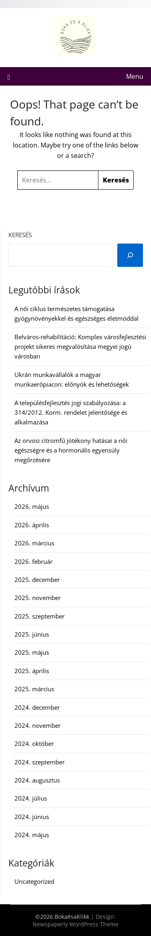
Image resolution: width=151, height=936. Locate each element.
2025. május (31, 652)
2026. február (33, 561)
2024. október (34, 743)
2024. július (30, 798)
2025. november (37, 598)
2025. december (37, 580)
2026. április (31, 525)
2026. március (34, 543)
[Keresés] (130, 255)
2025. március (34, 689)
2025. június (31, 634)
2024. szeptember (39, 762)
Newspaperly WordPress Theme (75, 924)
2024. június (31, 817)
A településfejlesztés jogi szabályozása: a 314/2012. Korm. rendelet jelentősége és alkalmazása (70, 412)
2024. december (37, 707)
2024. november (37, 725)
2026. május (31, 506)
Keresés (20, 235)
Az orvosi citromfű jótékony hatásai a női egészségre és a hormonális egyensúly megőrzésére (70, 450)
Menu (134, 76)
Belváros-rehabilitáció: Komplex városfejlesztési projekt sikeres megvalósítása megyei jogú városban (80, 346)
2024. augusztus (37, 780)
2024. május (31, 835)
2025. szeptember (39, 616)
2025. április (31, 671)
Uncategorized (34, 881)
